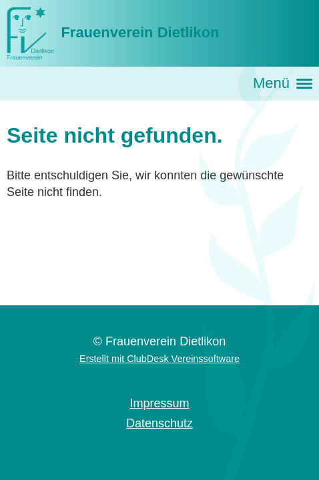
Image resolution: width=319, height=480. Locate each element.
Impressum (159, 403)
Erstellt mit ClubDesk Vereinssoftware (159, 358)
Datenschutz (159, 423)
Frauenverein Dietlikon (140, 32)
